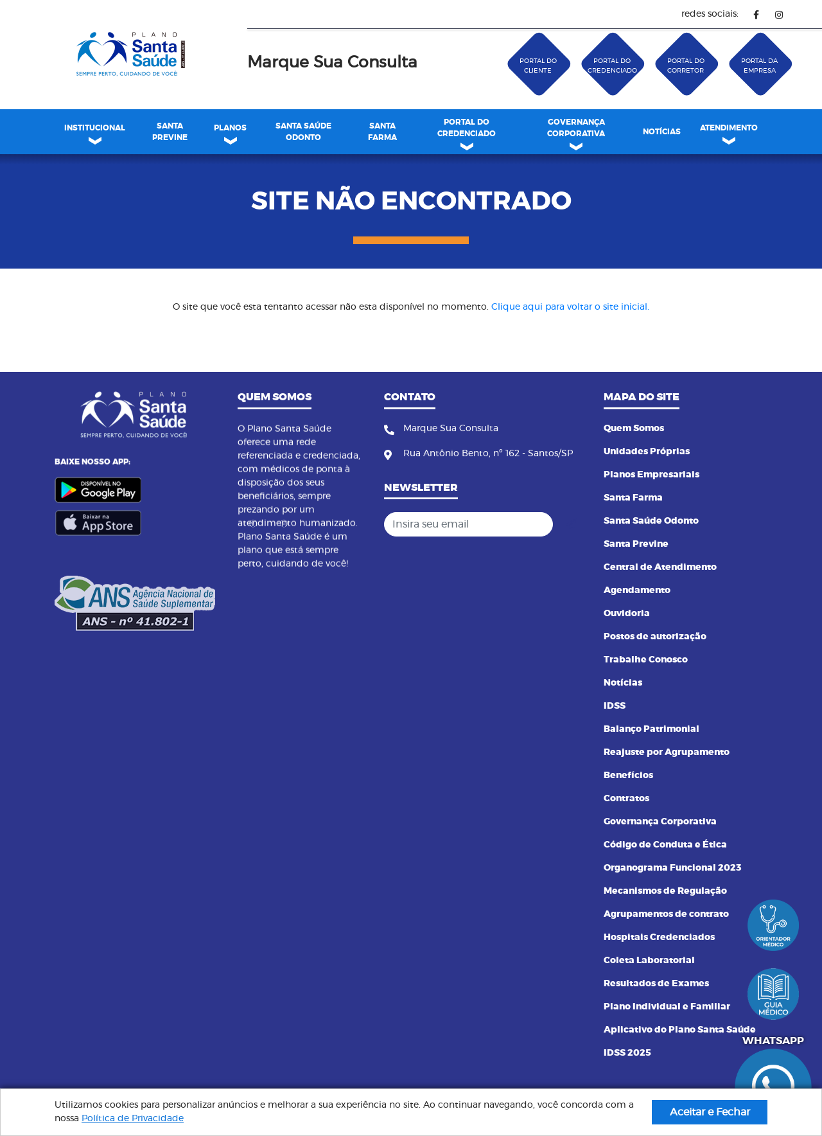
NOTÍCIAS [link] (662, 132)
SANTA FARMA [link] (382, 131)
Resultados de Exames (656, 983)
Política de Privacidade (133, 1118)
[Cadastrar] (570, 524)
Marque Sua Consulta (332, 63)
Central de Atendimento (660, 567)
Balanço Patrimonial (651, 729)
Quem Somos (634, 428)
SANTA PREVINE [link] (170, 131)
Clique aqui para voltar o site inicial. (570, 307)
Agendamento (637, 590)
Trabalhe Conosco (646, 659)
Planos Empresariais (651, 474)
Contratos (626, 798)
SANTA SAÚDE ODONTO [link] (303, 131)
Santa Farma (633, 497)
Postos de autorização (655, 636)
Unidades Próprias (647, 451)
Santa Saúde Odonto (651, 521)
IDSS (614, 706)
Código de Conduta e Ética (665, 844)
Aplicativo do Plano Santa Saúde (680, 1029)
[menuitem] (169, 131)
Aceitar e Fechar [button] (710, 1112)
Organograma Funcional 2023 (673, 868)
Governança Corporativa (660, 821)
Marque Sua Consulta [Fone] (450, 428)
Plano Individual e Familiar (667, 1006)
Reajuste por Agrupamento (667, 752)
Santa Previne (636, 544)
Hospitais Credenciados (659, 937)
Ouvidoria (627, 613)
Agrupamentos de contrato (666, 914)
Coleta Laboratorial (649, 960)
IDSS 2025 (627, 1053)
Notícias (623, 683)
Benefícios (628, 775)
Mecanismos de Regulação (665, 891)
